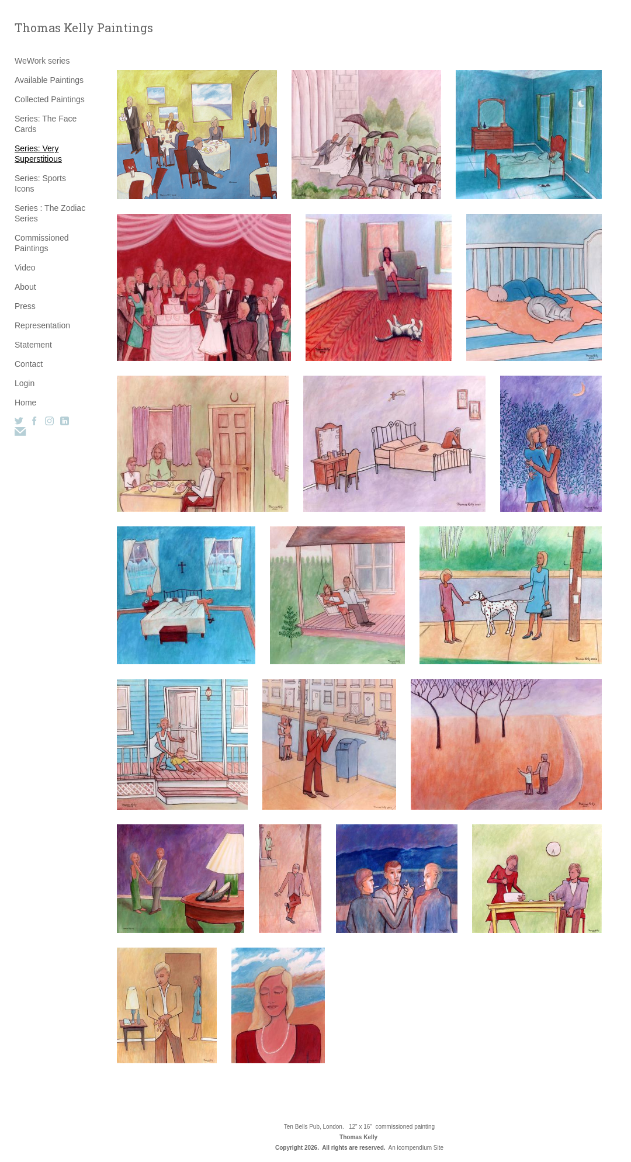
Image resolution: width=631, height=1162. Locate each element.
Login (24, 383)
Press (25, 306)
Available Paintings (49, 80)
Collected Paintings (50, 99)
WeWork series (42, 60)
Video (25, 267)
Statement (33, 344)
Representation (42, 325)
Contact (29, 364)
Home (25, 402)
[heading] (44, 27)
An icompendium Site (416, 1147)
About (25, 287)
